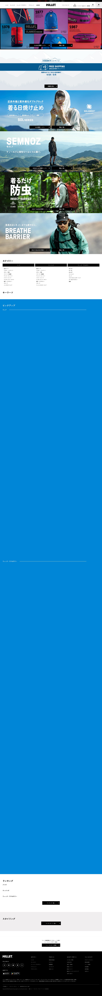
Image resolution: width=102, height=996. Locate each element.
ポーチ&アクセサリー (73, 279)
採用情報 (87, 969)
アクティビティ (34, 969)
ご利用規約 (5, 986)
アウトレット (31, 5)
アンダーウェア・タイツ (9, 279)
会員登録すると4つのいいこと (54, 0)
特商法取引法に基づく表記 (24, 986)
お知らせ (63, 0)
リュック (22, 5)
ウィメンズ (12, 5)
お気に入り (51, 969)
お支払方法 (69, 962)
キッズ (70, 276)
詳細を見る (52, 86)
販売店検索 (87, 962)
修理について (69, 966)
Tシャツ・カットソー (8, 276)
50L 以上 (70, 268)
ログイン (51, 962)
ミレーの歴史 (87, 964)
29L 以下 (70, 272)
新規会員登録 (51, 960)
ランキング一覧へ (51, 903)
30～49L (70, 270)
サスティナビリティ (89, 960)
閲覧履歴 (51, 964)
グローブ (6, 283)
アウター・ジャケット (8, 270)
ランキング (51, 966)
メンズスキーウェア (8, 285)
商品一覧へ (65, 45)
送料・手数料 (69, 964)
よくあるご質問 (70, 960)
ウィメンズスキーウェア (41, 285)
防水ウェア (6, 268)
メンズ (6, 5)
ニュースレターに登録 (51, 945)
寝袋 (70, 281)
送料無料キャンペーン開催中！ (43, 0)
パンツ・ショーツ (7, 277)
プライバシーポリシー (13, 986)
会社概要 (87, 966)
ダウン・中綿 (6, 272)
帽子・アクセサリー (8, 281)
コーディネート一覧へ (51, 923)
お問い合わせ (69, 973)
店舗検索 (38, 5)
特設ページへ (42, 45)
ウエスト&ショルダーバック (75, 277)
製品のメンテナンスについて (73, 971)
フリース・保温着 (7, 274)
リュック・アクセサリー (36, 964)
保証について (69, 969)
